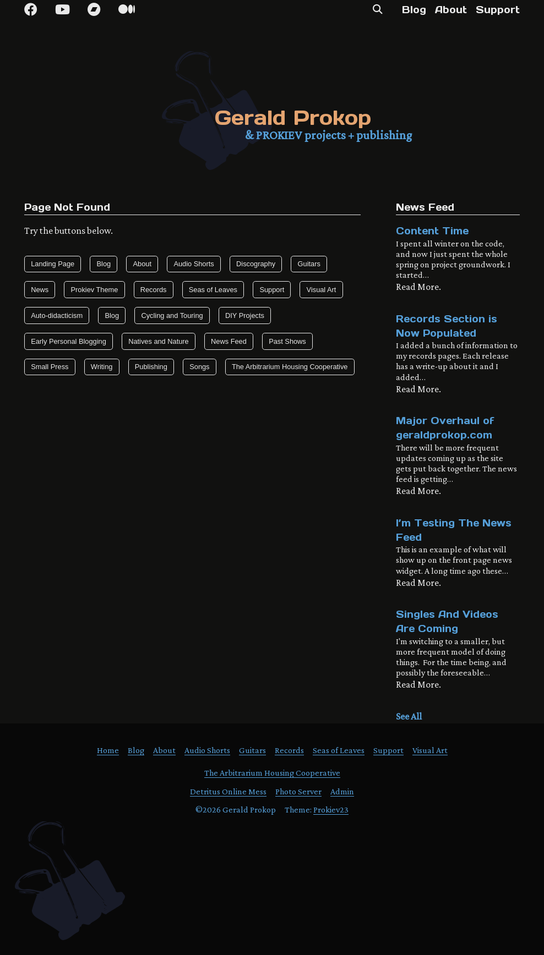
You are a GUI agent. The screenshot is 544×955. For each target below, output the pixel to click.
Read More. (418, 286)
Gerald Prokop (293, 117)
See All (409, 716)
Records (153, 290)
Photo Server (298, 791)
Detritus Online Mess (228, 791)
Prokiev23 (331, 809)
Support (498, 9)
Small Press (49, 367)
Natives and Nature (158, 341)
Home (108, 750)
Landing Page (52, 264)
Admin (342, 791)
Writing (102, 367)
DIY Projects (244, 315)
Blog (414, 9)
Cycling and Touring (172, 315)
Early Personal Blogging (68, 341)
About (451, 9)
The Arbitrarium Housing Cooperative (290, 367)
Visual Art (321, 290)
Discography (255, 264)
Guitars (309, 264)
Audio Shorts (193, 264)
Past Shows (287, 341)
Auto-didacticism (57, 315)
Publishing (151, 367)
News (39, 290)
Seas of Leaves (213, 290)
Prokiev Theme (94, 290)
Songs (199, 367)
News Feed (229, 341)
